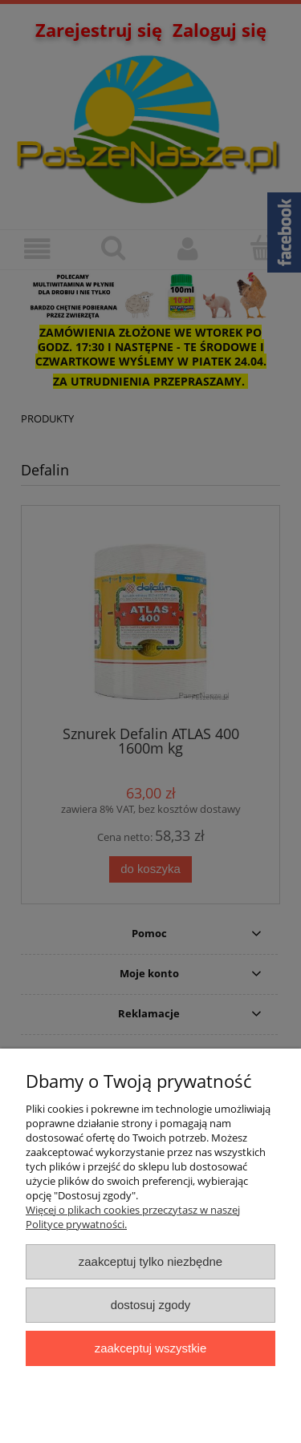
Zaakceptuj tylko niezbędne (150, 1261)
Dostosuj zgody (151, 1305)
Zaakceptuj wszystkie (150, 1348)
